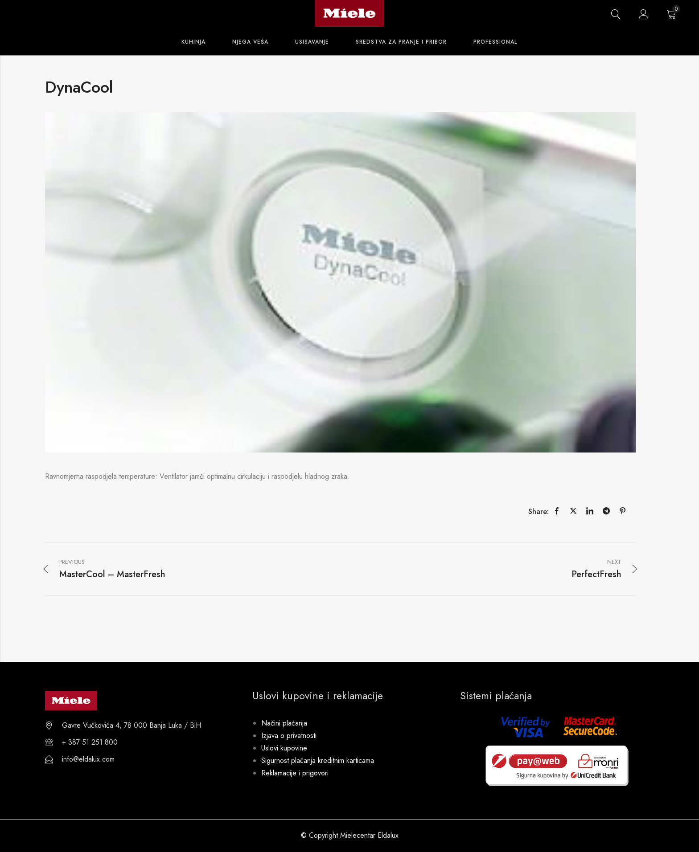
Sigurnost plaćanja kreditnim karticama (317, 760)
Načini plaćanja (284, 723)
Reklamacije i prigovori (295, 773)
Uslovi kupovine (284, 748)
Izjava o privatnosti (289, 735)
